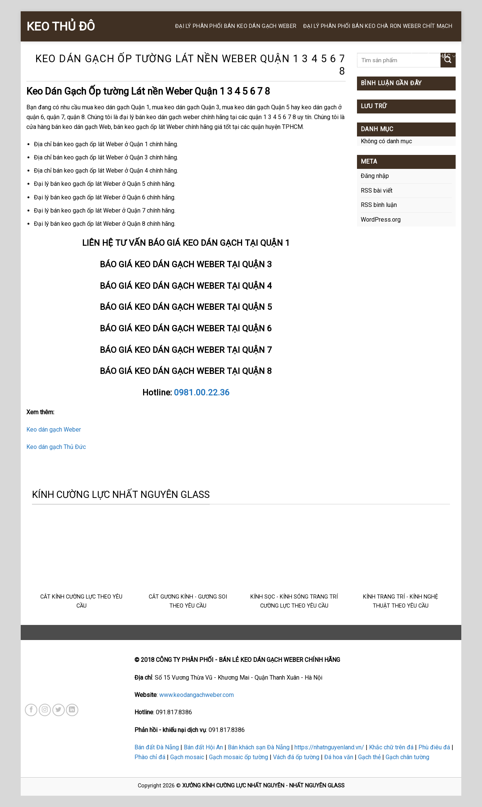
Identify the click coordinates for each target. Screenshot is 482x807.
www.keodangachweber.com (196, 694)
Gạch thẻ (369, 757)
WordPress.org (381, 219)
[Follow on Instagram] (45, 710)
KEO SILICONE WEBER (372, 56)
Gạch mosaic (187, 757)
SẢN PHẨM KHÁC (431, 56)
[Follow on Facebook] (31, 710)
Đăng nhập (375, 175)
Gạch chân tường (407, 757)
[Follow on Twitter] (58, 710)
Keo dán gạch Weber (53, 429)
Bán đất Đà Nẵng (156, 747)
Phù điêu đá (434, 747)
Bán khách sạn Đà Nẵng (259, 747)
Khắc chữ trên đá (391, 747)
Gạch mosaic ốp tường (238, 757)
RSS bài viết (376, 190)
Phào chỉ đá (149, 757)
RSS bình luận (379, 204)
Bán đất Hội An (203, 747)
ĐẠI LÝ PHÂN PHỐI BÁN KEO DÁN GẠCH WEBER (235, 26)
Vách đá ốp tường (296, 757)
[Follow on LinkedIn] (72, 710)
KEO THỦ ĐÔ (60, 26)
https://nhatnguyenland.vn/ (329, 747)
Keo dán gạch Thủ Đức (56, 446)
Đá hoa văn (338, 757)
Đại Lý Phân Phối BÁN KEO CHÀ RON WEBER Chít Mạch (377, 26)
